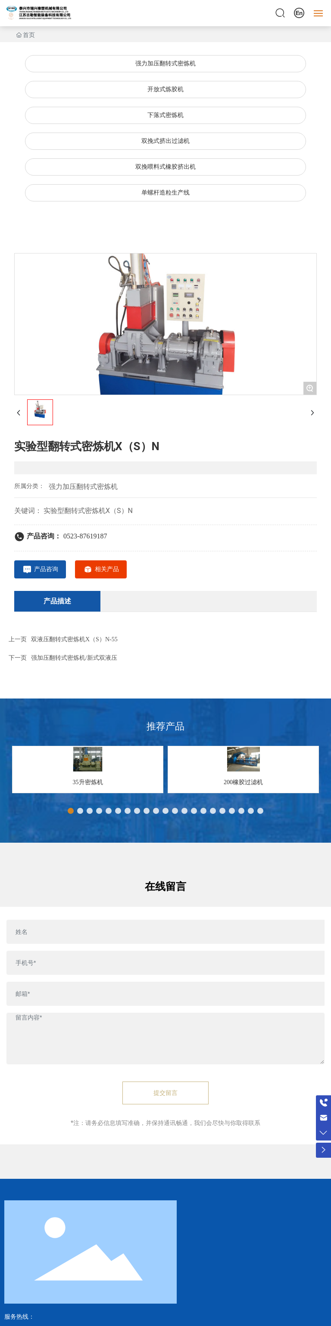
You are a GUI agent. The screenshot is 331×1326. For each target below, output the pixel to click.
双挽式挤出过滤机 (165, 141)
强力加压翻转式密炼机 (165, 63)
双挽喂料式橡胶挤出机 (165, 167)
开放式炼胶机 (165, 89)
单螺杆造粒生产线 (165, 192)
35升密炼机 (88, 782)
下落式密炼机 (165, 115)
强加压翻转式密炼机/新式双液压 (74, 658)
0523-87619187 (85, 536)
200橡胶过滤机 (243, 782)
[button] (71, 811)
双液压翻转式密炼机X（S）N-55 (74, 639)
